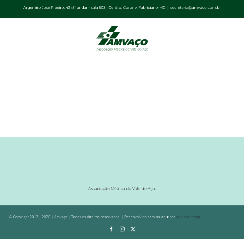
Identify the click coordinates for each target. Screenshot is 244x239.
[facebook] (111, 229)
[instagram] (122, 229)
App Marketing (188, 216)
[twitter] (133, 229)
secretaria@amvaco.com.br (195, 7)
